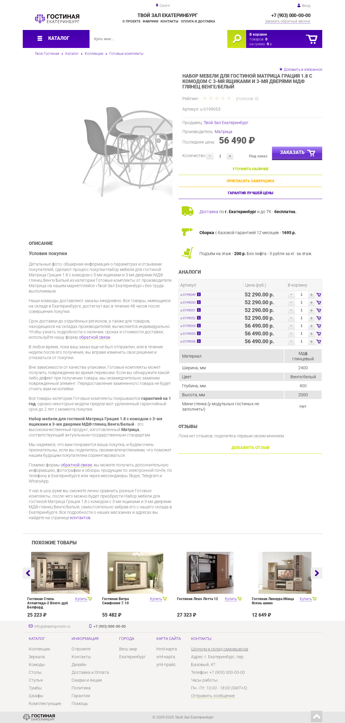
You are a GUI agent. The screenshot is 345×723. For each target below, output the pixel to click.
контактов (80, 517)
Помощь (80, 703)
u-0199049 (188, 295)
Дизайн (79, 664)
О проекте (131, 21)
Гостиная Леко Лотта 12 (197, 599)
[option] (116, 148)
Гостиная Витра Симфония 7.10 (115, 601)
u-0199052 (188, 318)
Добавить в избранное (303, 69)
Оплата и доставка (198, 21)
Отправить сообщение (213, 695)
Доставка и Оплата (90, 672)
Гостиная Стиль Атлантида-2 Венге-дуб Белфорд (47, 603)
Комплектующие (45, 703)
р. (270, 44)
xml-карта (165, 656)
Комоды (37, 664)
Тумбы (35, 688)
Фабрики (150, 21)
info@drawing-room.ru (52, 626)
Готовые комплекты (126, 54)
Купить (81, 599)
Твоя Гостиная (47, 54)
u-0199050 (188, 303)
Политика (81, 688)
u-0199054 (188, 326)
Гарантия (81, 695)
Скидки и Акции (87, 680)
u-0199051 (188, 310)
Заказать (298, 153)
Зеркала (37, 656)
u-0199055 (188, 334)
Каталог (72, 54)
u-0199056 (188, 342)
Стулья (36, 680)
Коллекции (94, 54)
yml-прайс (166, 664)
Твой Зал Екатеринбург (226, 122)
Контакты (169, 21)
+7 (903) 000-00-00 (290, 15)
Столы (35, 672)
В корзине (258, 34)
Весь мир (128, 649)
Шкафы (36, 695)
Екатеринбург (132, 656)
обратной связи (94, 337)
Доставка (208, 211)
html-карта (166, 649)
